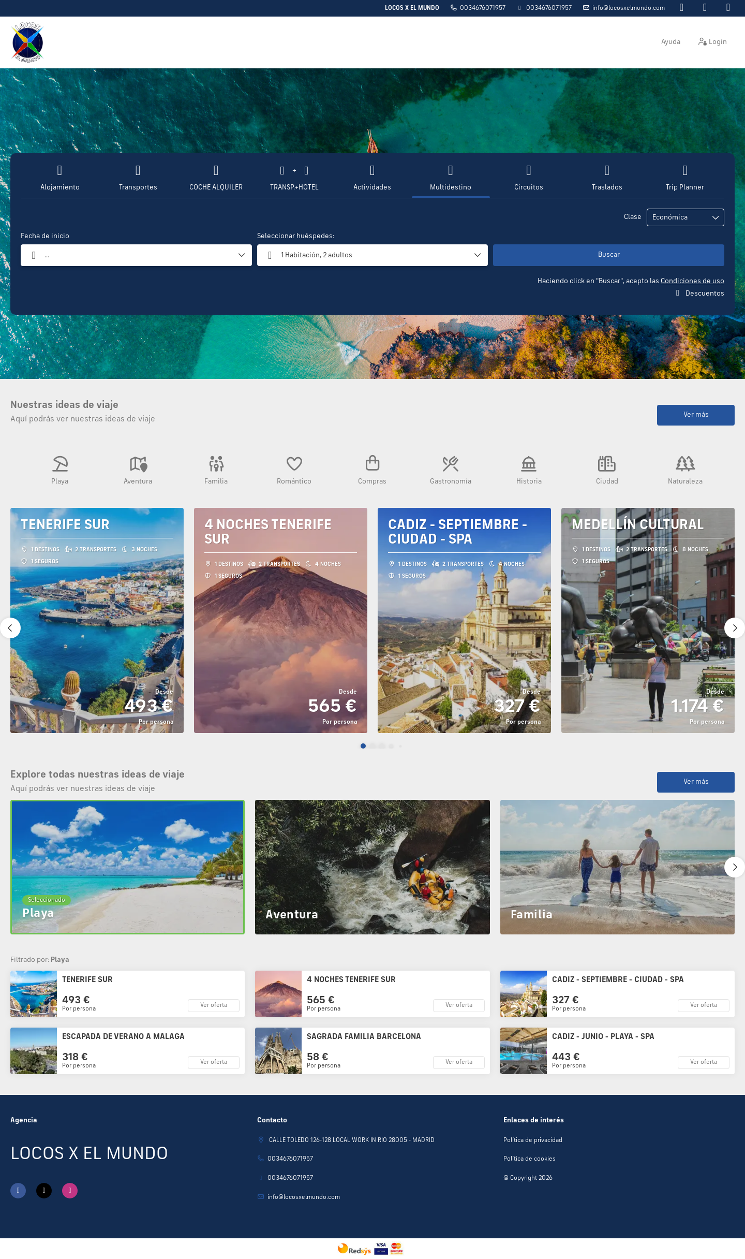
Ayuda (670, 42)
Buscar (609, 254)
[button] (363, 746)
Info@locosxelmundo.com (628, 8)
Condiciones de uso (692, 281)
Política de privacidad (532, 1140)
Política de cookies (529, 1159)
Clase (633, 217)
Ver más (696, 414)
